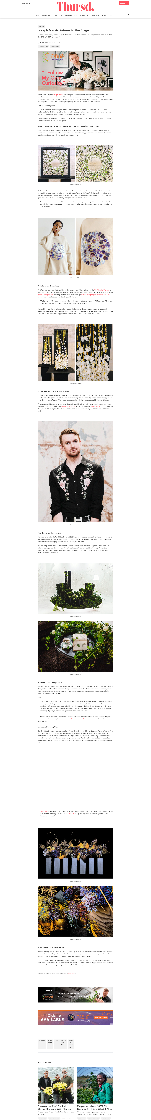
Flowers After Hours (68, 406)
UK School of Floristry (102, 290)
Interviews (95, 15)
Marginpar (44, 811)
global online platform (45, 295)
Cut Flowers (42, 1118)
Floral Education (93, 1118)
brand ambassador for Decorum (79, 719)
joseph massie (50, 1041)
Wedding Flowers (81, 15)
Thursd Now (81, 1118)
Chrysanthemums (54, 1118)
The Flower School (96, 406)
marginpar (42, 1040)
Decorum (71, 814)
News (104, 15)
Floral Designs (43, 46)
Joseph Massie (71, 973)
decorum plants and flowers (63, 1043)
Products (58, 15)
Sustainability (106, 1118)
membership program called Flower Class (95, 295)
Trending (68, 15)
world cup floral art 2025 (71, 1044)
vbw (56, 1040)
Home (37, 15)
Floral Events (55, 46)
